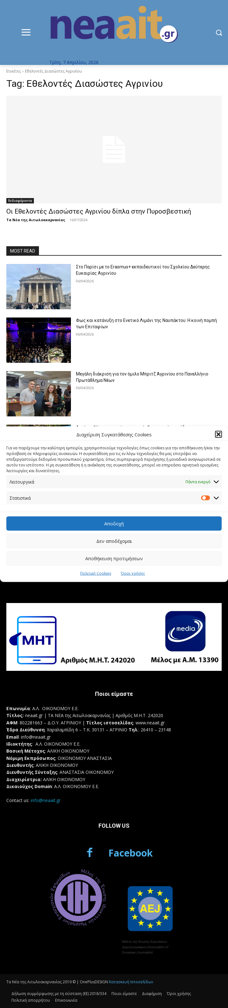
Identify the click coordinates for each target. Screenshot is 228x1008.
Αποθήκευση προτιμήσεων (114, 558)
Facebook (130, 853)
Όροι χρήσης (133, 573)
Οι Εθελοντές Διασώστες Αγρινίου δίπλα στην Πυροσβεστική (98, 211)
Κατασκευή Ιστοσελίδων (131, 982)
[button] (218, 434)
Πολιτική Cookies (95, 573)
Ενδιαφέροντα (20, 200)
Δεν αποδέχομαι (114, 541)
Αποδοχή (114, 523)
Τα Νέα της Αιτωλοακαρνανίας (35, 219)
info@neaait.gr (45, 800)
